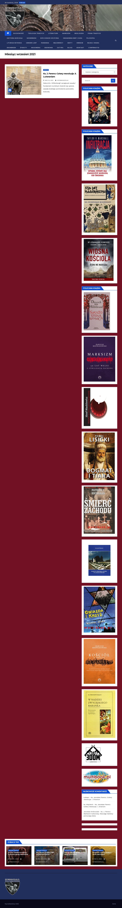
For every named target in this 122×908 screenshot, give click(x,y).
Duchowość (18, 33)
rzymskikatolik (61, 80)
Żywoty (23, 47)
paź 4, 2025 (98, 859)
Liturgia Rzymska (14, 43)
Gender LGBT (31, 43)
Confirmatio (93, 47)
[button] (115, 40)
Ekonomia (49, 47)
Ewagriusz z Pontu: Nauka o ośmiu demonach (101, 853)
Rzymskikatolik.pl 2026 (12, 904)
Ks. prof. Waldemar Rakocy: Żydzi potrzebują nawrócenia (18, 853)
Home (114, 904)
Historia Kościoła (15, 38)
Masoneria (35, 47)
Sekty (69, 43)
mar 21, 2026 (14, 859)
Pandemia (45, 43)
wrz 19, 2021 (49, 80)
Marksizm (66, 33)
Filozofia (90, 38)
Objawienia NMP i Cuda (72, 38)
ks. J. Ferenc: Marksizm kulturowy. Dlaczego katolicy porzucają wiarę (98, 814)
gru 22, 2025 (70, 859)
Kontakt (80, 47)
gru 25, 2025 (42, 859)
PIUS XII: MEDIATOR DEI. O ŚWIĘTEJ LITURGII (73, 853)
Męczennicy (58, 43)
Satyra (60, 47)
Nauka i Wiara (93, 43)
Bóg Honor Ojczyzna (49, 38)
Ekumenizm (11, 47)
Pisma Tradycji (94, 33)
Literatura (53, 33)
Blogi (69, 47)
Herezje (80, 43)
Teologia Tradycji (36, 33)
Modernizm (31, 38)
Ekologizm (79, 33)
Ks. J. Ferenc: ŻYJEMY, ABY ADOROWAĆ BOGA (45, 853)
